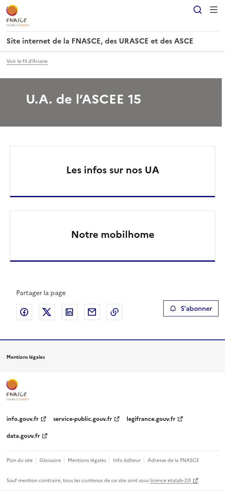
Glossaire (50, 460)
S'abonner (191, 308)
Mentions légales (87, 460)
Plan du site (19, 460)
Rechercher (198, 10)
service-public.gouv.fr (82, 419)
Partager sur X (47, 312)
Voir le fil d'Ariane (27, 61)
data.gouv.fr (23, 436)
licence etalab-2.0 (170, 480)
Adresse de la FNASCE (173, 460)
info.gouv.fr (22, 419)
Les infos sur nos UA (112, 170)
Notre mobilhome (112, 234)
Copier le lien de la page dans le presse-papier (114, 312)
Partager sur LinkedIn (69, 312)
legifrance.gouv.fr (151, 419)
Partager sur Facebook (24, 312)
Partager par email (92, 312)
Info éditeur (127, 460)
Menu (214, 10)
